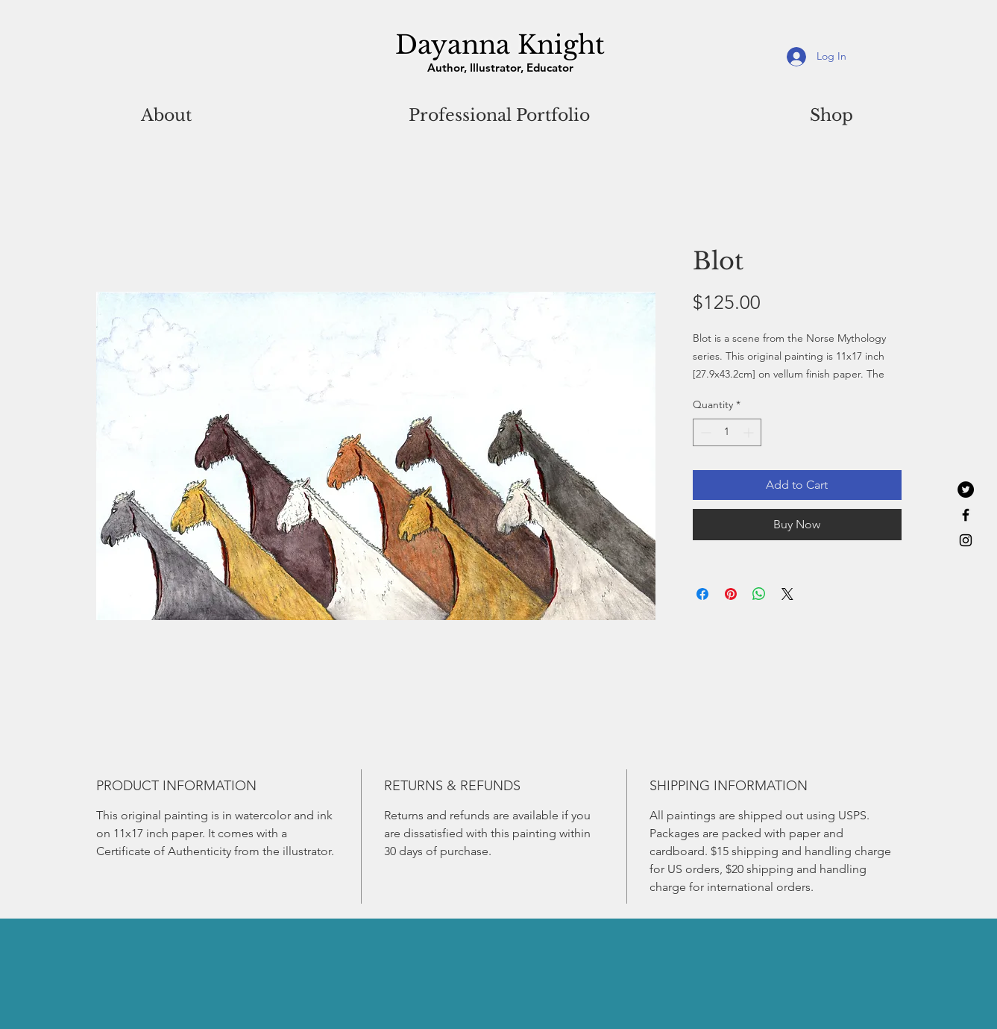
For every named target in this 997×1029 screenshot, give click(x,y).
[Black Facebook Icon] (965, 515)
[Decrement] (704, 432)
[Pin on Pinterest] (731, 594)
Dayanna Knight (500, 44)
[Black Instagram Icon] (965, 540)
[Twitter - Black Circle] (965, 489)
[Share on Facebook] (702, 594)
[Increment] (749, 432)
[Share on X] (787, 594)
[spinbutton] (727, 432)
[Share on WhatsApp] (759, 594)
